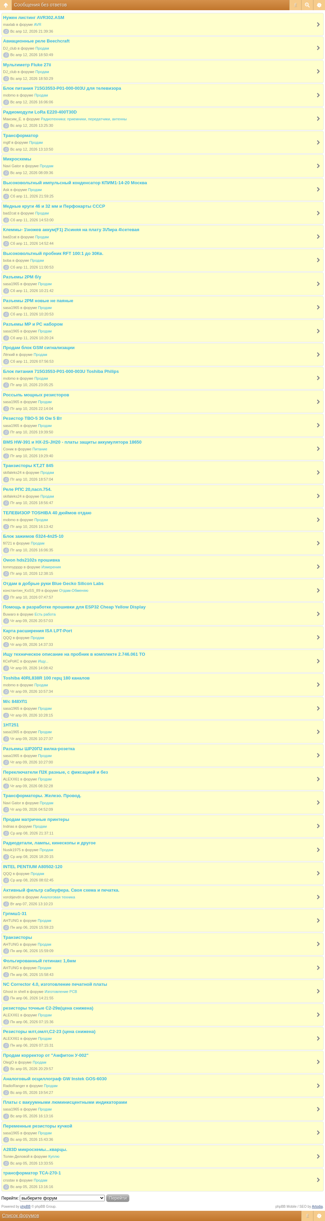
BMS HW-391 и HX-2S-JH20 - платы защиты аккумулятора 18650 (72, 442)
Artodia (317, 1206)
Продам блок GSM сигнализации (39, 347)
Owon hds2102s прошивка (31, 560)
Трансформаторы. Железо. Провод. (42, 795)
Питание (39, 449)
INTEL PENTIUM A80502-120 (32, 866)
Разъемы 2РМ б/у (22, 276)
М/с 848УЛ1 (15, 701)
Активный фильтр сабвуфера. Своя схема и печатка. (61, 890)
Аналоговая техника (57, 897)
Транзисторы (17, 937)
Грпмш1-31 (15, 913)
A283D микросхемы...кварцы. (35, 1149)
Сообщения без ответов (40, 4)
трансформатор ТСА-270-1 (32, 1172)
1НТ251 (11, 724)
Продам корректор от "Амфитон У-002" (45, 1055)
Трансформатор (20, 135)
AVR (38, 24)
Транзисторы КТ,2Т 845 (28, 465)
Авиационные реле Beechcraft (36, 41)
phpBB (25, 1206)
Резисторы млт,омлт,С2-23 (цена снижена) (49, 1031)
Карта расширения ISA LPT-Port (37, 630)
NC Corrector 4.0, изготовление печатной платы (55, 984)
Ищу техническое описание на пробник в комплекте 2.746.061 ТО (74, 654)
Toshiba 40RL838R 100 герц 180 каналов (46, 678)
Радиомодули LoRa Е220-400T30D (40, 112)
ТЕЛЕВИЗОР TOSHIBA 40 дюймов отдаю (47, 512)
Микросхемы (17, 158)
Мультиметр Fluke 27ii (27, 64)
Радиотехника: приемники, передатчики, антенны (84, 119)
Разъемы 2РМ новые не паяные (38, 300)
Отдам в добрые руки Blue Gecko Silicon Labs (53, 583)
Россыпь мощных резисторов (36, 394)
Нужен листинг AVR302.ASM (33, 17)
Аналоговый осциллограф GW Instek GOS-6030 (55, 1078)
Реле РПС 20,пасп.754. (27, 489)
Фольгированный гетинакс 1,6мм (39, 960)
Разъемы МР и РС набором (33, 324)
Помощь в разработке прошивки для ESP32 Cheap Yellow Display (74, 606)
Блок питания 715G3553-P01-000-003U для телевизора (62, 88)
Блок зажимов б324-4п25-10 (33, 536)
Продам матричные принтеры (36, 819)
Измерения (51, 567)
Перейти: (10, 1198)
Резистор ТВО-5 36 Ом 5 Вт (32, 418)
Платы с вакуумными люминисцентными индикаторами (65, 1102)
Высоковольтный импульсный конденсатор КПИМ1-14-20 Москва (75, 182)
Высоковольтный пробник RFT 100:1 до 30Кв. (53, 253)
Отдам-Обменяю (73, 590)
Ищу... (43, 661)
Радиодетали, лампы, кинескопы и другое (49, 842)
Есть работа (45, 614)
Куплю (54, 1156)
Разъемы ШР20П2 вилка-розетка (39, 748)
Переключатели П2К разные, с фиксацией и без (55, 772)
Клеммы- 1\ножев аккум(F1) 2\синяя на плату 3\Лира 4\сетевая (71, 229)
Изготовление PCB (61, 992)
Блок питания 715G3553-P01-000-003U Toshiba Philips (61, 371)
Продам (42, 48)
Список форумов (20, 1215)
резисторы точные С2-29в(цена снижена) (48, 1008)
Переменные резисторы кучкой (37, 1126)
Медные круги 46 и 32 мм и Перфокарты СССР (54, 206)
